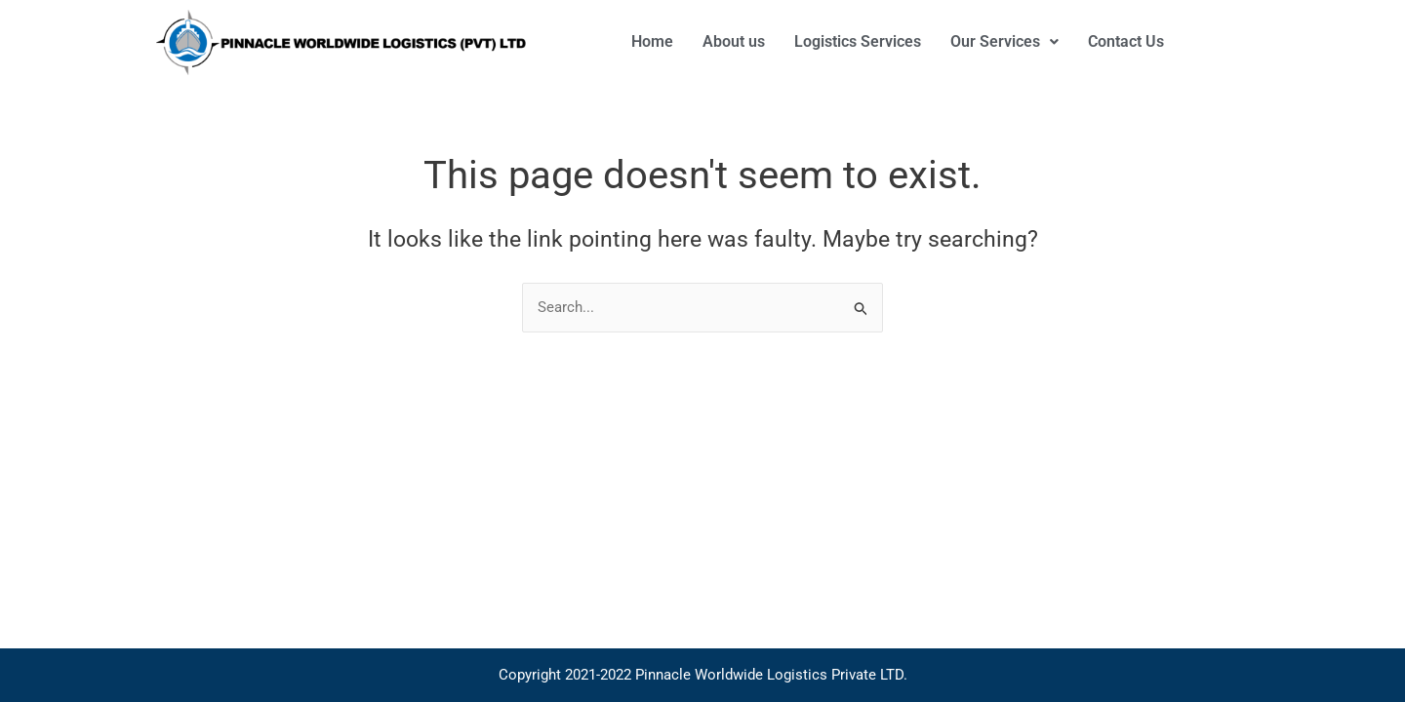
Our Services (1004, 41)
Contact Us (1126, 41)
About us (733, 41)
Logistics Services (857, 41)
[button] (1004, 42)
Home (652, 41)
